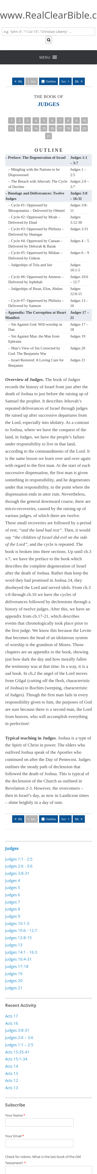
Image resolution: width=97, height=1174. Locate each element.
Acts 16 (11, 1023)
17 (60, 128)
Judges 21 (77, 360)
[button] (44, 57)
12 (19, 128)
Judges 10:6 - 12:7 (21, 930)
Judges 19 (77, 336)
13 (27, 128)
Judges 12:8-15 (18, 937)
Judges (12, 848)
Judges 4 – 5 (79, 241)
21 (48, 136)
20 (84, 128)
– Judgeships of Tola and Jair (30, 265)
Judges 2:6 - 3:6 (19, 866)
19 (76, 128)
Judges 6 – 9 (79, 253)
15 (44, 128)
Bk (20, 81)
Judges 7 (12, 901)
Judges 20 (77, 348)
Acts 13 (11, 1087)
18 (68, 128)
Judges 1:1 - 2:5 (19, 859)
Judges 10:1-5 (17, 923)
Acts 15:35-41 (17, 1051)
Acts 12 (11, 1080)
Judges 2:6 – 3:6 (19, 1037)
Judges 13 (14, 944)
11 (11, 128)
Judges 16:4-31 (18, 959)
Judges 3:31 (79, 229)
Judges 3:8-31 (17, 873)
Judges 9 (12, 916)
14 (36, 128)
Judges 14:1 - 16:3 (21, 952)
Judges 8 (12, 908)
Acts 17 (11, 1016)
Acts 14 (11, 1065)
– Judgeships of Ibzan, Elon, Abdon (35, 289)
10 (84, 120)
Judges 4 (12, 880)
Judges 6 (12, 894)
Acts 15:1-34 (16, 1058)
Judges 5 (12, 887)
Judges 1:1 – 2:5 (19, 1044)
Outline (51, 81)
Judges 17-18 (16, 966)
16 (52, 128)
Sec (33, 81)
